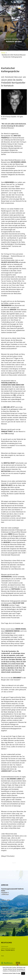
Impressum (4, 946)
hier (19, 973)
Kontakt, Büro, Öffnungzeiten (9, 919)
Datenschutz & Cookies (8, 948)
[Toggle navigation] (25, 7)
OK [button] (23, 973)
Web (2, 956)
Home (3, 53)
